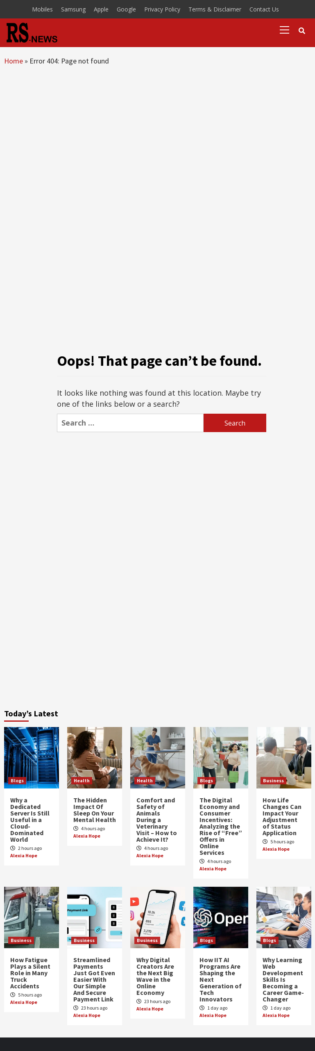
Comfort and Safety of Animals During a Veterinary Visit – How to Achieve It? (156, 819)
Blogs (17, 780)
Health (82, 780)
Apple (101, 9)
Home (13, 61)
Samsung (73, 9)
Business (273, 780)
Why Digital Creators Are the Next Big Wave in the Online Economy (155, 976)
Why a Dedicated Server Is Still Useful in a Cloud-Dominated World (30, 819)
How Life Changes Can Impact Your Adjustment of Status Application (282, 816)
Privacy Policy (162, 9)
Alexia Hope (23, 855)
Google (126, 9)
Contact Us (264, 9)
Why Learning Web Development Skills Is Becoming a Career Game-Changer (283, 979)
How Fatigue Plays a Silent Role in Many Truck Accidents (30, 973)
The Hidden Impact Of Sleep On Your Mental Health (94, 810)
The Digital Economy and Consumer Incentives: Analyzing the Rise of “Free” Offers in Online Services (220, 826)
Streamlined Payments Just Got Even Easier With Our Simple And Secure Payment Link (94, 979)
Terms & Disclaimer (214, 9)
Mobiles (42, 9)
